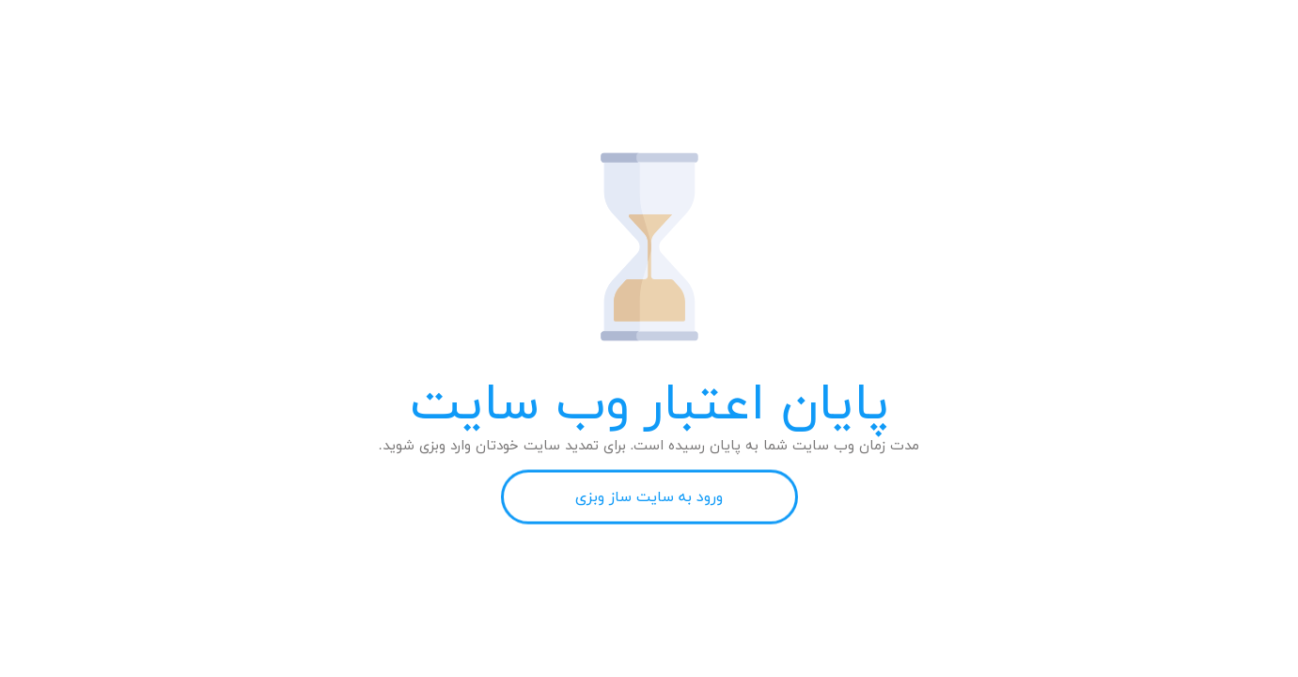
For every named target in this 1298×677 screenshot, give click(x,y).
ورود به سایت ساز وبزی (649, 497)
